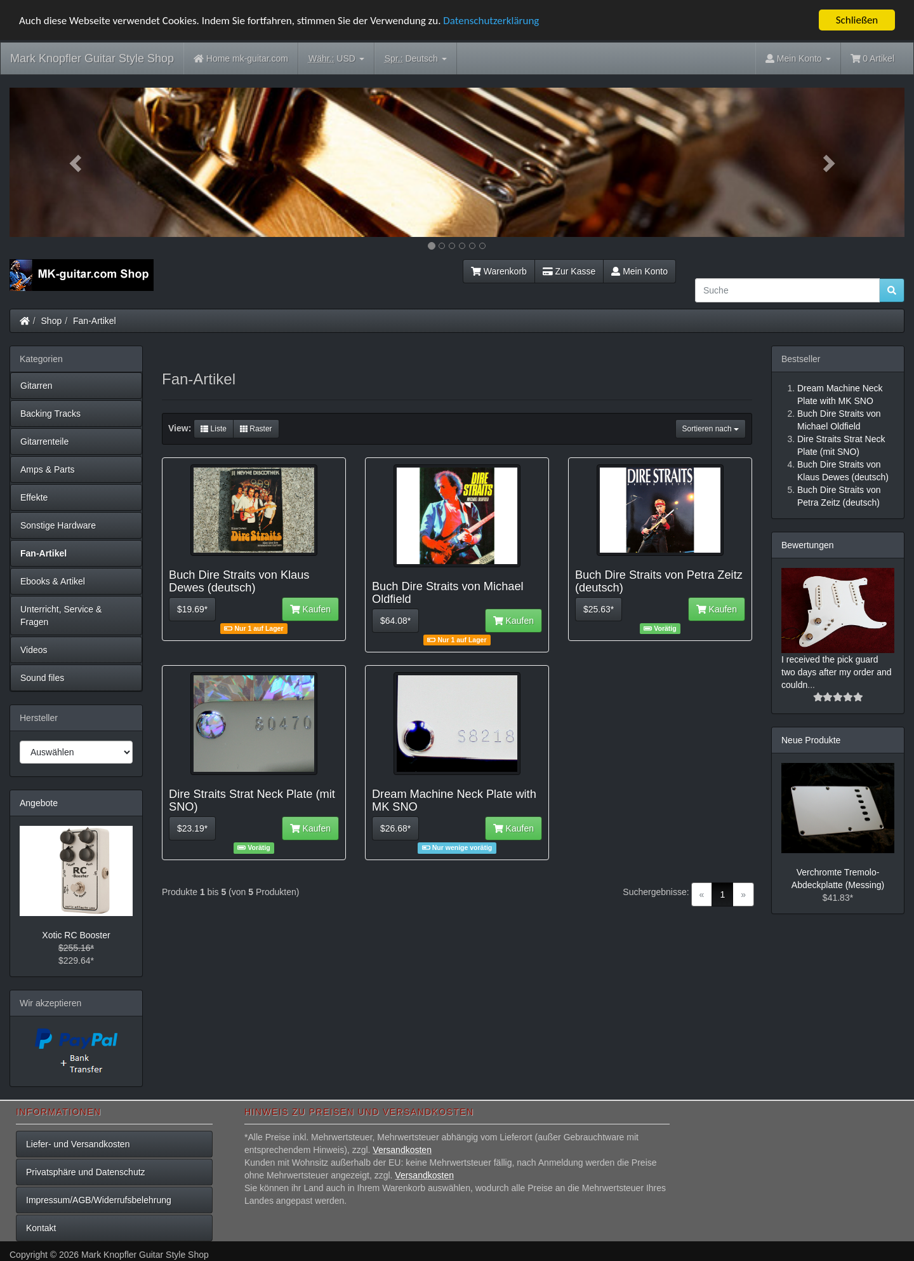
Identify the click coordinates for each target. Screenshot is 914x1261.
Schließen (857, 20)
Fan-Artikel (94, 321)
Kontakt (41, 1228)
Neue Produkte (810, 739)
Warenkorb (499, 271)
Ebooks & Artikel (52, 581)
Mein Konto (639, 271)
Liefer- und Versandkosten (77, 1144)
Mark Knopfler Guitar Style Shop (92, 58)
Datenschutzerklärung (491, 20)
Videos (34, 650)
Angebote (39, 803)
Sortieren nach (710, 428)
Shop (51, 321)
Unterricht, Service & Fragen (61, 615)
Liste (214, 428)
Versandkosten (402, 1150)
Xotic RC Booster (76, 935)
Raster (256, 428)
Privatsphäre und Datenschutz (85, 1172)
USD (336, 58)
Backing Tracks (50, 413)
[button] (77, 162)
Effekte (34, 497)
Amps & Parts (47, 469)
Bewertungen (807, 545)
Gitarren (36, 386)
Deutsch (416, 58)
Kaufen (310, 609)
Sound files (42, 678)
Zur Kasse (569, 271)
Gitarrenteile (44, 441)
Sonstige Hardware (58, 525)
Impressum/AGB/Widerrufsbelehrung (98, 1200)
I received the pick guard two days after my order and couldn (836, 671)
